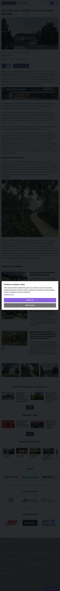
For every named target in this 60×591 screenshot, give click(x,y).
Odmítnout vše (9, 294)
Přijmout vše (30, 300)
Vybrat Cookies (30, 305)
